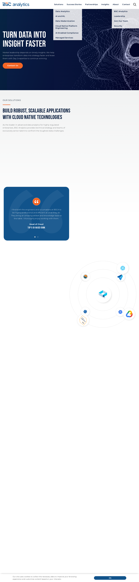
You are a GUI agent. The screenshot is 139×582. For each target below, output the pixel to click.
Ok (110, 578)
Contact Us (12, 65)
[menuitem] (58, 4)
